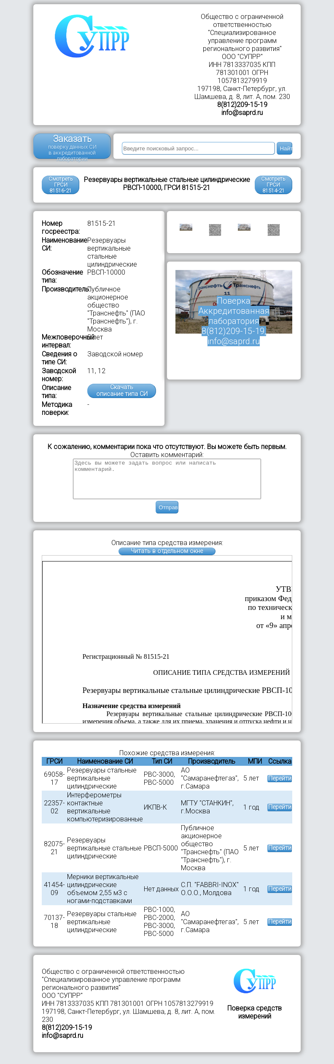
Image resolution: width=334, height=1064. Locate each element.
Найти (286, 148)
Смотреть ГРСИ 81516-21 (60, 185)
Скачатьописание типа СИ (122, 391)
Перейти (279, 786)
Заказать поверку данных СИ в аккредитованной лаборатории (72, 146)
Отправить (168, 515)
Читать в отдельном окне (167, 558)
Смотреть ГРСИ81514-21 (273, 185)
